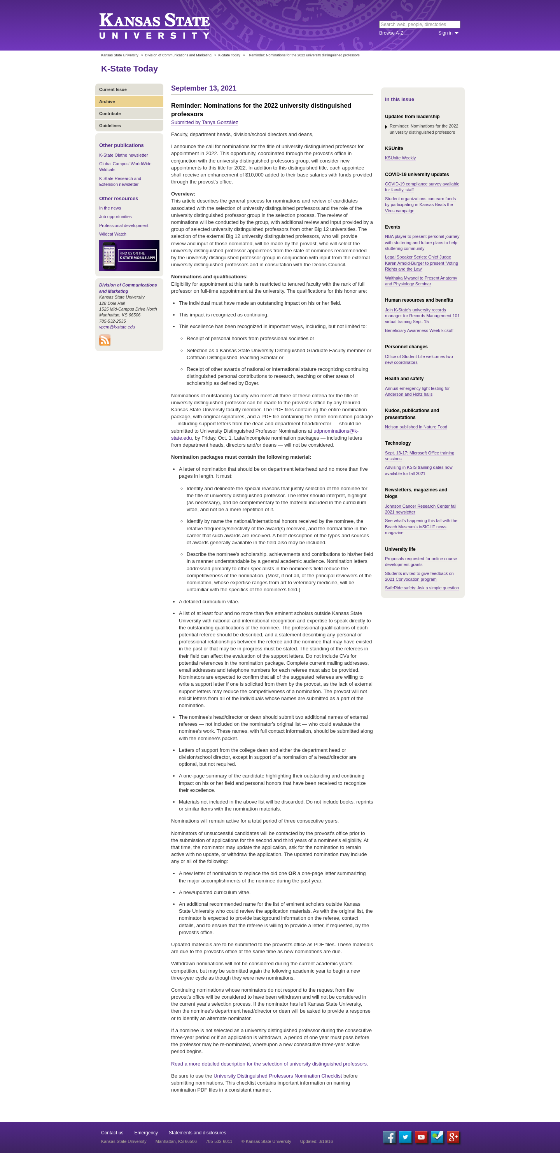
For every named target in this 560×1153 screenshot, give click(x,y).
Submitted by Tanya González (204, 122)
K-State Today (229, 55)
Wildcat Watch (112, 234)
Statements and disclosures (197, 1133)
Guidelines (110, 125)
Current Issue (113, 89)
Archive (107, 101)
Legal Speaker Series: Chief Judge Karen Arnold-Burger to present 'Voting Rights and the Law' (421, 263)
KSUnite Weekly (400, 157)
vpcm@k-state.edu (117, 327)
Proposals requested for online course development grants (421, 561)
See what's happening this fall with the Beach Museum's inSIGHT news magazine (421, 526)
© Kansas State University (266, 1141)
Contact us (112, 1133)
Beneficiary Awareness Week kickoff (419, 330)
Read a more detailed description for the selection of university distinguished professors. (269, 1064)
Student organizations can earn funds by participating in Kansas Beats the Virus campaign (420, 204)
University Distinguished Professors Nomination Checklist (278, 1076)
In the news (110, 208)
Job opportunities (115, 216)
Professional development (124, 225)
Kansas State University (164, 25)
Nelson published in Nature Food (416, 427)
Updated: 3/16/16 (316, 1141)
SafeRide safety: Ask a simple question (422, 587)
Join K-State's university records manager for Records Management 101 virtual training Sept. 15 (422, 315)
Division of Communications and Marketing (178, 55)
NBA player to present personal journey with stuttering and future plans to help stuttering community (422, 242)
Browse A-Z (391, 33)
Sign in (445, 33)
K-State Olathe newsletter (123, 155)
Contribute (110, 113)
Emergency (146, 1133)
